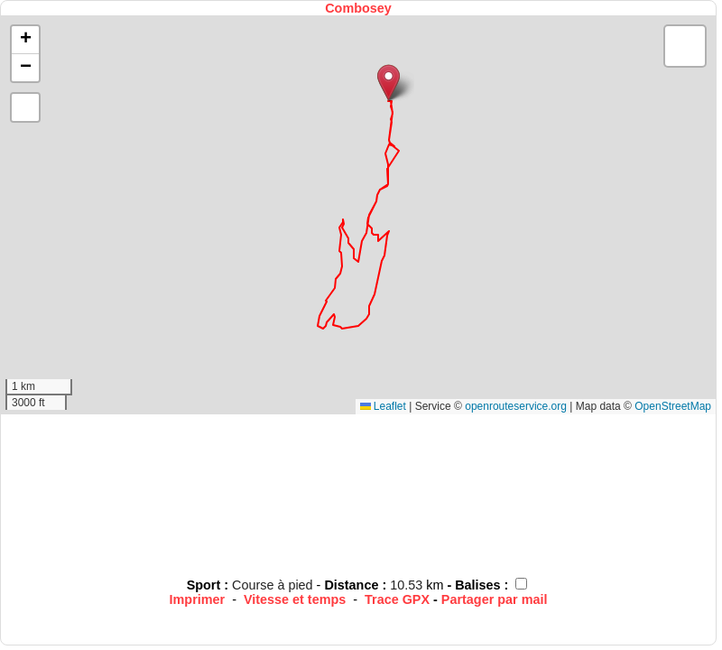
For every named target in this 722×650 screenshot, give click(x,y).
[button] (388, 82)
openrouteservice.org (516, 406)
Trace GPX (397, 599)
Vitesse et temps (295, 599)
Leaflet (383, 406)
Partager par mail (494, 599)
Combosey (358, 8)
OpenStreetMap (672, 406)
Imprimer (198, 599)
